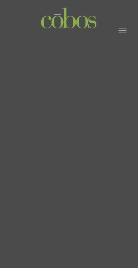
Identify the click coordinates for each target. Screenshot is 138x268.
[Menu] (122, 30)
